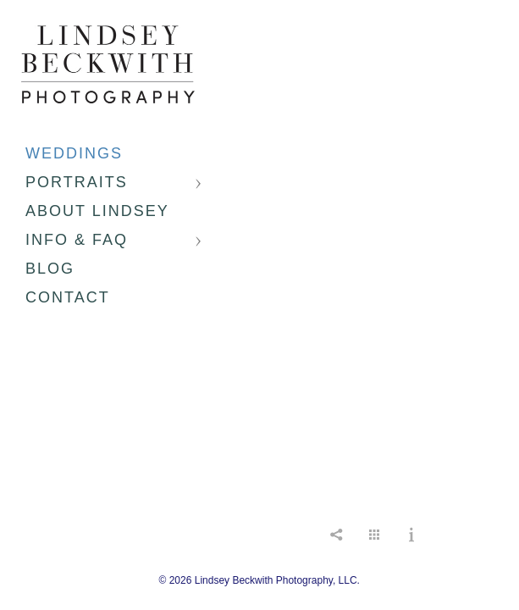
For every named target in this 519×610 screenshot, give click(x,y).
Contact (67, 297)
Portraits (76, 182)
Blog (50, 268)
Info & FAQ (76, 239)
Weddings (74, 153)
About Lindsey (97, 210)
